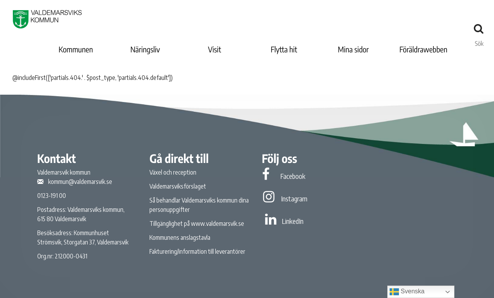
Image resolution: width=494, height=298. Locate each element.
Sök (479, 41)
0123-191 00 (51, 195)
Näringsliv (145, 49)
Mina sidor (353, 49)
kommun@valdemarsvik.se (80, 181)
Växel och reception (172, 172)
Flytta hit (283, 49)
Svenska (407, 291)
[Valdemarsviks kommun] (47, 19)
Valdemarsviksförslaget (177, 186)
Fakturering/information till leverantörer (197, 251)
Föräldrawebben (423, 49)
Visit (214, 49)
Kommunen (76, 49)
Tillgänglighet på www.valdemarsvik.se (196, 223)
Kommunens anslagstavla (179, 237)
